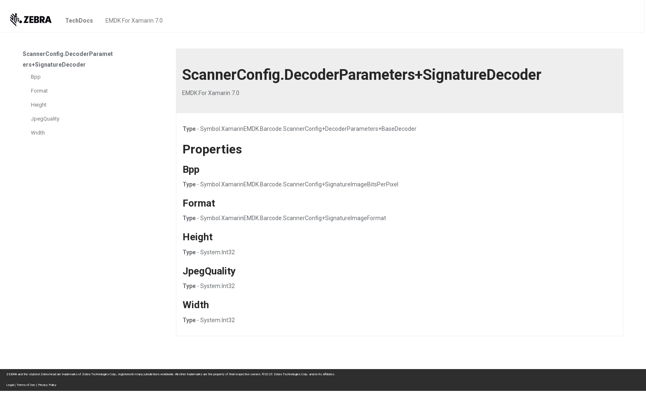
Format (39, 91)
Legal (10, 385)
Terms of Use (25, 385)
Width (38, 133)
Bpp (36, 77)
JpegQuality (45, 119)
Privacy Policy (47, 385)
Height (39, 105)
